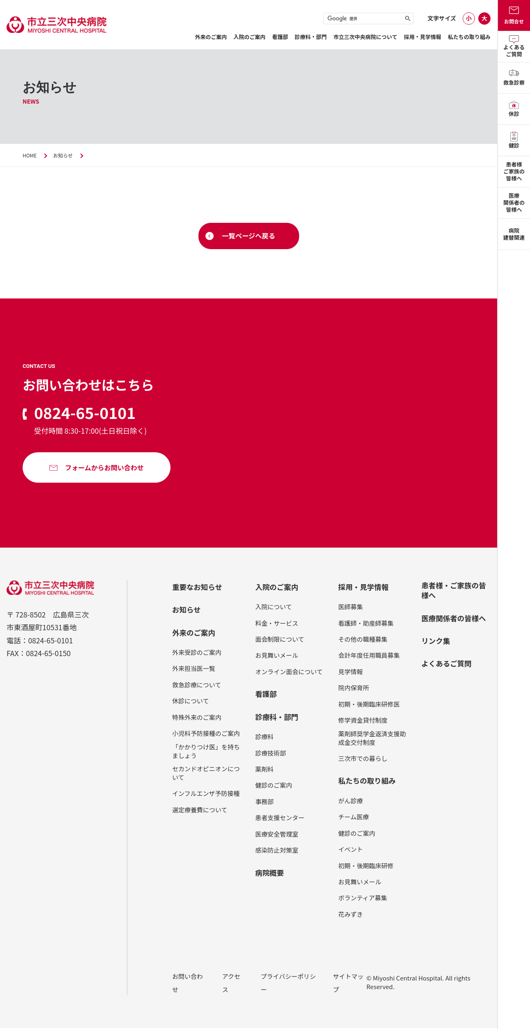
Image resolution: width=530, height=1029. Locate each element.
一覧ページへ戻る (248, 236)
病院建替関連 (514, 234)
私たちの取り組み (469, 37)
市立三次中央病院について (365, 37)
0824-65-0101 (88, 413)
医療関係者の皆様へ (514, 202)
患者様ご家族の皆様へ (514, 171)
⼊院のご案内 (249, 37)
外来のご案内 (211, 37)
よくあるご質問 (514, 46)
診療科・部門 (311, 37)
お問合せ (514, 16)
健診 (514, 140)
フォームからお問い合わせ (104, 469)
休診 (514, 109)
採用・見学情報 (422, 37)
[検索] (368, 19)
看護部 (280, 37)
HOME (30, 155)
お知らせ (65, 155)
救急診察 (514, 77)
